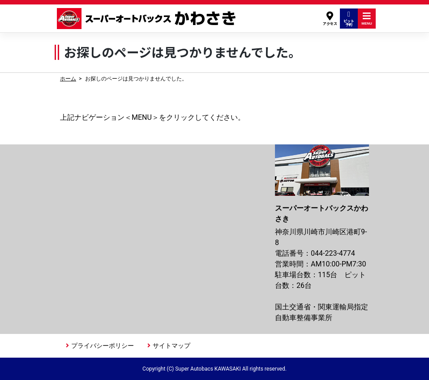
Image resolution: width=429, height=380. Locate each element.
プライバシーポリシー (102, 345)
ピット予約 (348, 19)
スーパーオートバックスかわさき (148, 18)
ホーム (68, 79)
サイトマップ (171, 345)
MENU (366, 18)
